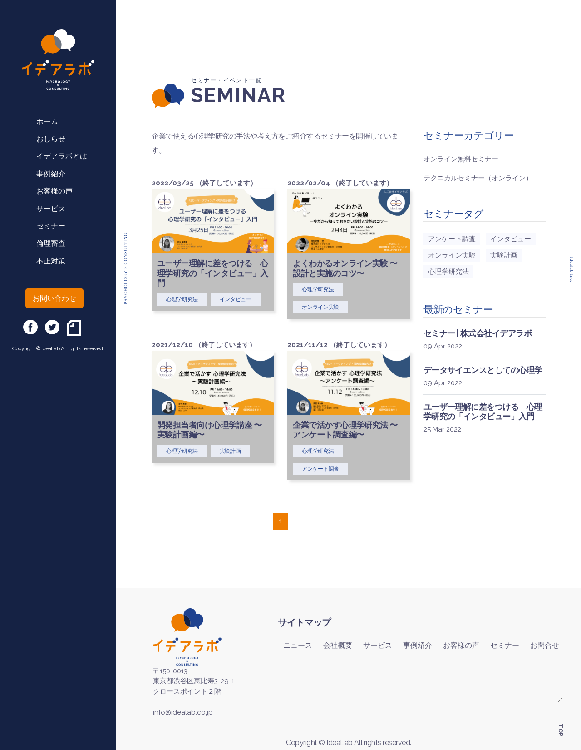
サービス (50, 208)
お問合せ (544, 645)
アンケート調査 (452, 239)
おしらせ (50, 138)
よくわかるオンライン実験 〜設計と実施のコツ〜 (345, 268)
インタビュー (510, 239)
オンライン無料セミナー (460, 159)
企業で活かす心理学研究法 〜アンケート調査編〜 (345, 430)
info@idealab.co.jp (183, 712)
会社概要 (337, 645)
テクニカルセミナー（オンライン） (477, 178)
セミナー (50, 226)
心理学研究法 (448, 272)
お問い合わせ (54, 298)
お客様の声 (54, 191)
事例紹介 (50, 173)
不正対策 (50, 261)
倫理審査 (50, 243)
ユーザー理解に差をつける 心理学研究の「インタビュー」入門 (212, 273)
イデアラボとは (61, 156)
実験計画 (503, 255)
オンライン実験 (452, 255)
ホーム (47, 121)
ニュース (297, 645)
